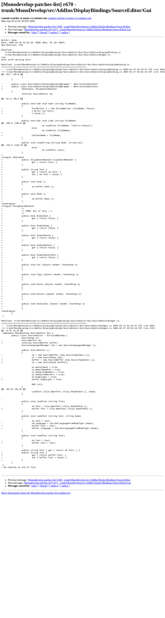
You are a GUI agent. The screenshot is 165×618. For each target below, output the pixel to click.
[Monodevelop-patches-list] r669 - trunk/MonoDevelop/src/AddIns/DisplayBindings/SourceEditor (79, 26)
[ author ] (65, 32)
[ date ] (34, 32)
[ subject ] (54, 32)
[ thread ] (43, 32)
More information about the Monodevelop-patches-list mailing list (35, 579)
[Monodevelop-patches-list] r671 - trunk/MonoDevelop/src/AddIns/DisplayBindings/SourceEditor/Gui (77, 29)
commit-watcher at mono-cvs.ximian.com (69, 18)
